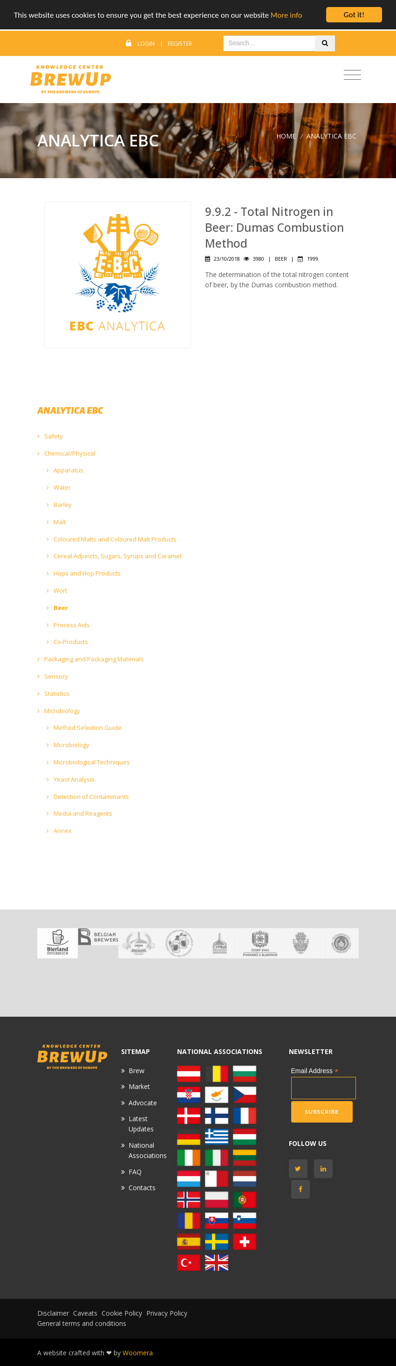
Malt (56, 522)
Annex (59, 830)
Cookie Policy (122, 1313)
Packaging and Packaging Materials (90, 659)
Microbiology (58, 711)
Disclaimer (53, 1313)
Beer (57, 607)
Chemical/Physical (66, 453)
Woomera (138, 1352)
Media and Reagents (79, 813)
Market (139, 1086)
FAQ (135, 1171)
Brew (136, 1070)
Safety (50, 436)
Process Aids (68, 625)
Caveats (85, 1313)
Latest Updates (141, 1123)
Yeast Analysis (71, 779)
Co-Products (67, 642)
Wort (57, 590)
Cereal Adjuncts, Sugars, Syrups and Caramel (114, 556)
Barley (59, 504)
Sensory (52, 676)
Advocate (143, 1102)
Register (180, 44)
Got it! (354, 15)
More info (286, 15)
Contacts (142, 1187)
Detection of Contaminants (88, 796)
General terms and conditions (81, 1323)
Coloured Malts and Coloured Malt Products (112, 539)
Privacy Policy (166, 1313)
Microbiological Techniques (88, 762)
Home (286, 136)
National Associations (148, 1150)
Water (59, 487)
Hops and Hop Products (84, 573)
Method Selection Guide (84, 727)
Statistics (53, 693)
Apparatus (65, 470)
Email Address (315, 1071)
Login (146, 44)
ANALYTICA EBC (331, 136)
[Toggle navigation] (352, 75)
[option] (57, 943)
